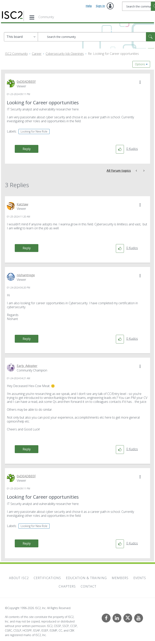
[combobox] (96, 36)
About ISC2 (19, 578)
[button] (140, 82)
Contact (88, 586)
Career (37, 53)
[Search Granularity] (21, 36)
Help (89, 6)
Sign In (100, 6)
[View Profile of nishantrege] (26, 275)
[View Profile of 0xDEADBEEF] (26, 81)
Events (139, 578)
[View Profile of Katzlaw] (22, 204)
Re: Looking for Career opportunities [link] (113, 53)
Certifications (47, 578)
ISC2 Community (16, 53)
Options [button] (140, 64)
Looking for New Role (34, 131)
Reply (27, 149)
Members (120, 578)
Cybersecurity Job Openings (65, 53)
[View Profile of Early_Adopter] (27, 366)
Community (46, 17)
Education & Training (86, 578)
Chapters (67, 586)
